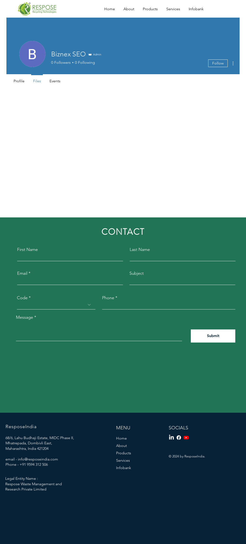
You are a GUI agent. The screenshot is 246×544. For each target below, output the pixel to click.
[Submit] (213, 336)
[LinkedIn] (171, 438)
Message (24, 317)
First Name (27, 249)
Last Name (140, 249)
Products (123, 453)
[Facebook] (179, 438)
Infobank (123, 468)
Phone (108, 298)
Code (22, 298)
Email (22, 273)
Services (123, 460)
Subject (136, 273)
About (121, 445)
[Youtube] (186, 438)
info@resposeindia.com (38, 459)
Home (121, 438)
